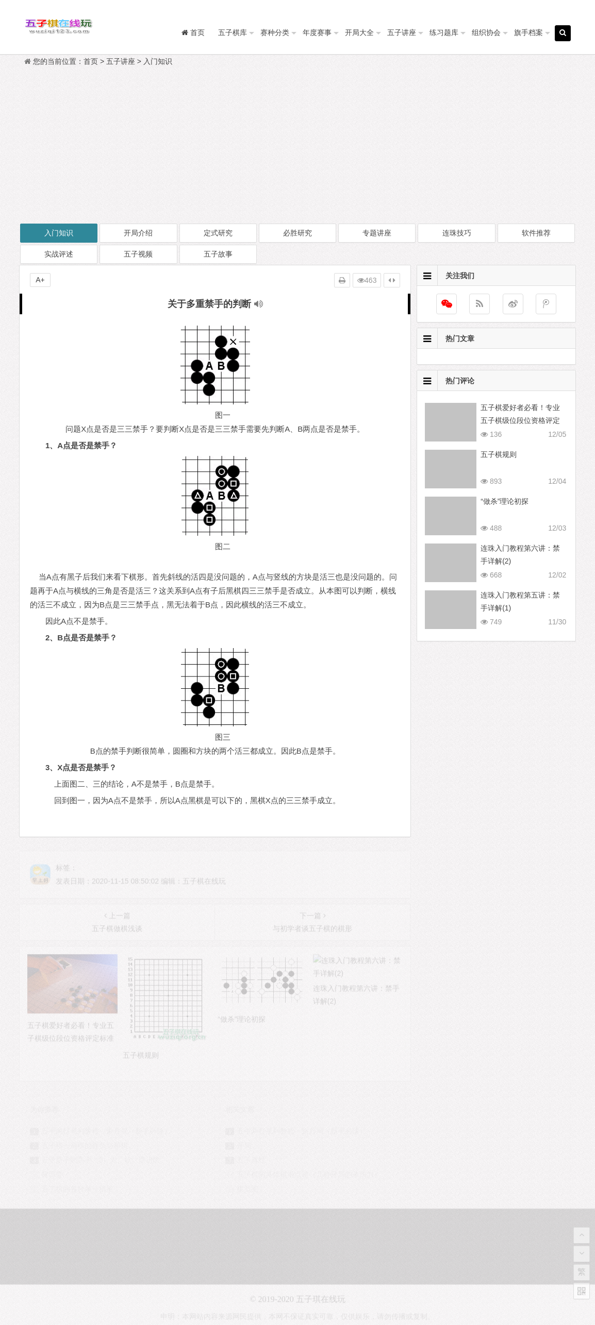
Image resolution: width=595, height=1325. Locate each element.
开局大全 (359, 32)
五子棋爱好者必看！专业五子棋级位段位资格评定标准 (520, 420)
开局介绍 (138, 233)
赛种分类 (274, 32)
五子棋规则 (499, 454)
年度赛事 (317, 32)
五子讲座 (401, 32)
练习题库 (443, 32)
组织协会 (486, 32)
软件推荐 (536, 233)
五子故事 (218, 254)
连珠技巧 (456, 233)
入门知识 (157, 61)
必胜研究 (297, 233)
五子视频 (138, 254)
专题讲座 (376, 233)
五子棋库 (232, 32)
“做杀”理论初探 (504, 501)
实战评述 (58, 254)
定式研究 (218, 233)
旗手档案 (528, 32)
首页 (91, 61)
